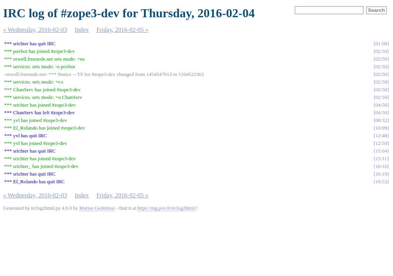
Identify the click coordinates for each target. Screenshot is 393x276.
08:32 (381, 120)
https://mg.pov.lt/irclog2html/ (166, 208)
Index (82, 29)
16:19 (381, 174)
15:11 (381, 158)
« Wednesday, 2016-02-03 (35, 29)
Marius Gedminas (97, 208)
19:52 (381, 181)
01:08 (381, 43)
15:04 (381, 151)
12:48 (381, 135)
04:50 (381, 105)
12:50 (381, 143)
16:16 (381, 166)
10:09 (381, 128)
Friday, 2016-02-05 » (122, 29)
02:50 (381, 51)
